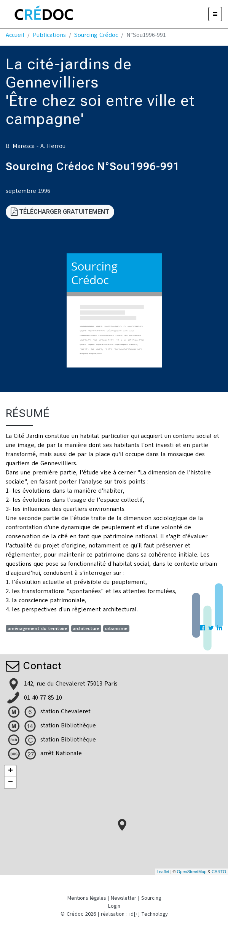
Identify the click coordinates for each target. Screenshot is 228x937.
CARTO (219, 871)
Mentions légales (86, 898)
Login (114, 906)
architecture (86, 628)
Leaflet (163, 871)
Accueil (15, 35)
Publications (49, 35)
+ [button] (10, 771)
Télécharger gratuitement (60, 211)
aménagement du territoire (37, 628)
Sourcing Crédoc (96, 35)
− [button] (10, 782)
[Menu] (215, 14)
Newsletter (123, 898)
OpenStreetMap (192, 871)
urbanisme (116, 628)
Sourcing (151, 898)
